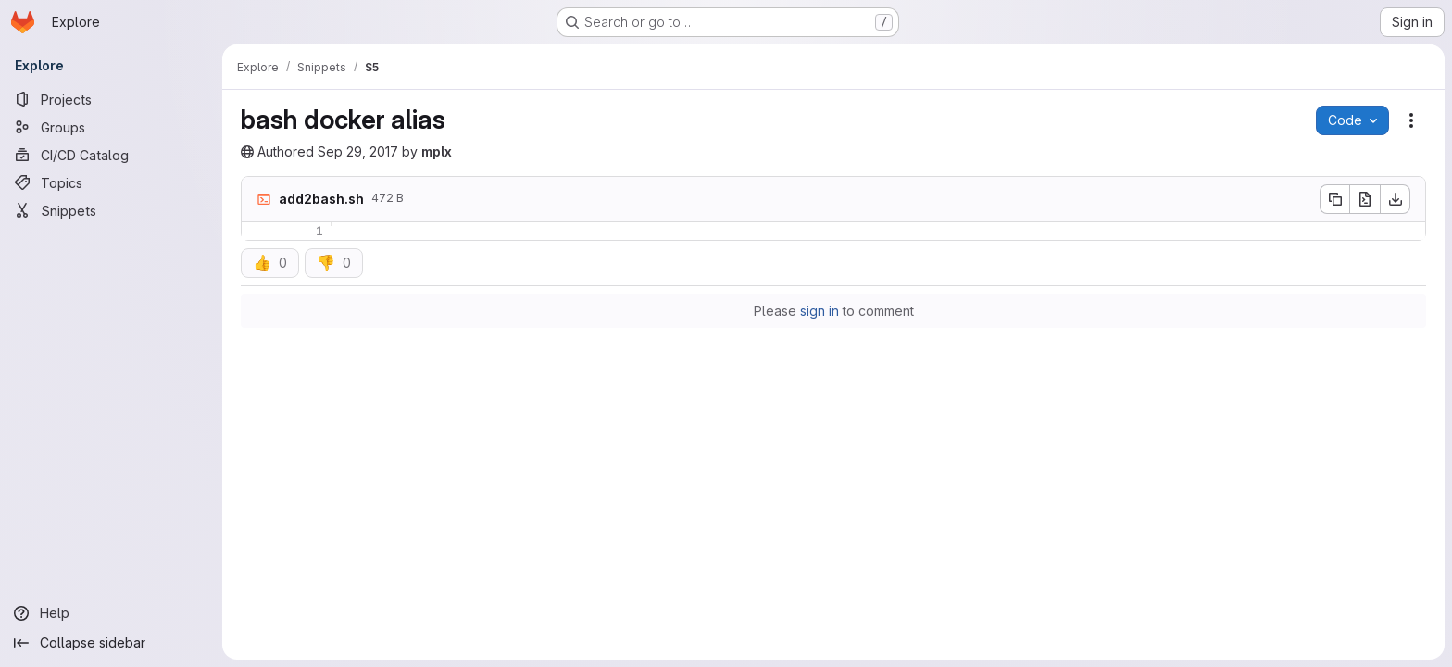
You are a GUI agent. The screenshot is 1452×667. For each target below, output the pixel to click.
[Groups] (111, 127)
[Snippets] (111, 210)
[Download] (1395, 199)
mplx (436, 151)
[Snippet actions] (1411, 120)
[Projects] (111, 99)
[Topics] (111, 182)
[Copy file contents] (1334, 199)
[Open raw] (1365, 199)
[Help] (111, 613)
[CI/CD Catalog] (111, 155)
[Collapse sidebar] (111, 643)
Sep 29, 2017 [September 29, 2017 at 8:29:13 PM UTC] (358, 151)
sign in (819, 311)
